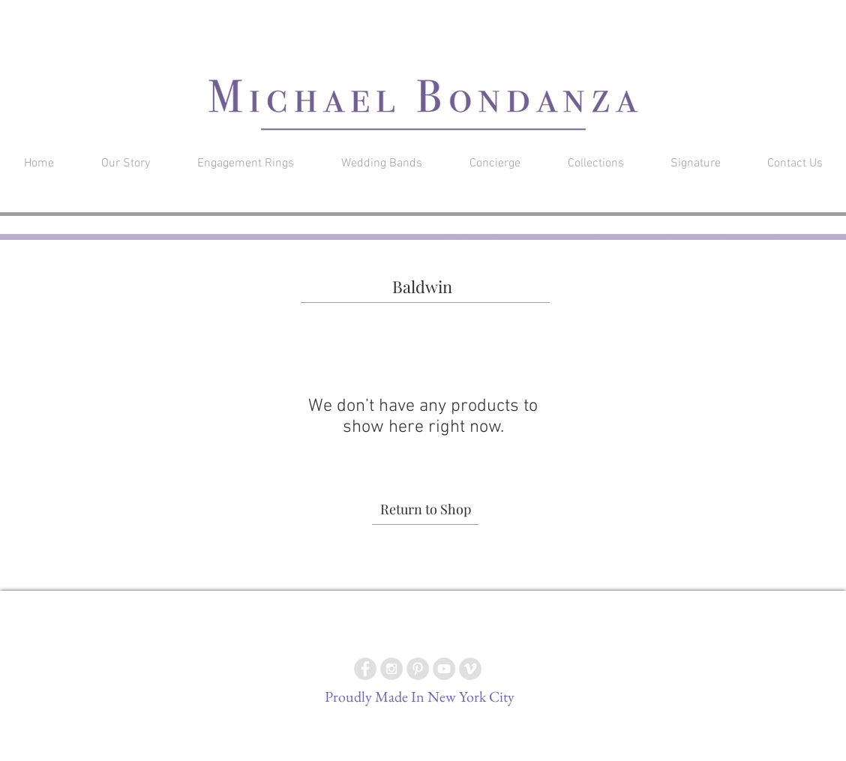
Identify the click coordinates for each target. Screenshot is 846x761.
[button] (744, 18)
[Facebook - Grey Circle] (365, 669)
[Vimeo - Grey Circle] (470, 669)
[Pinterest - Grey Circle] (417, 669)
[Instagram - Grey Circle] (391, 669)
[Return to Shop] (425, 510)
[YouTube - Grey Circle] (444, 669)
